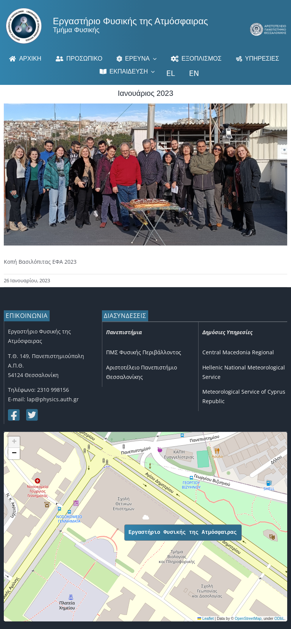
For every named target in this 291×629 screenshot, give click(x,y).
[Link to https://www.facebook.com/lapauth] (13, 415)
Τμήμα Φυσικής (76, 30)
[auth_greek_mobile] (268, 25)
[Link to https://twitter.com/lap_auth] (31, 415)
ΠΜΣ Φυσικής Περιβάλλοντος (143, 352)
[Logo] (24, 10)
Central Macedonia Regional (238, 352)
